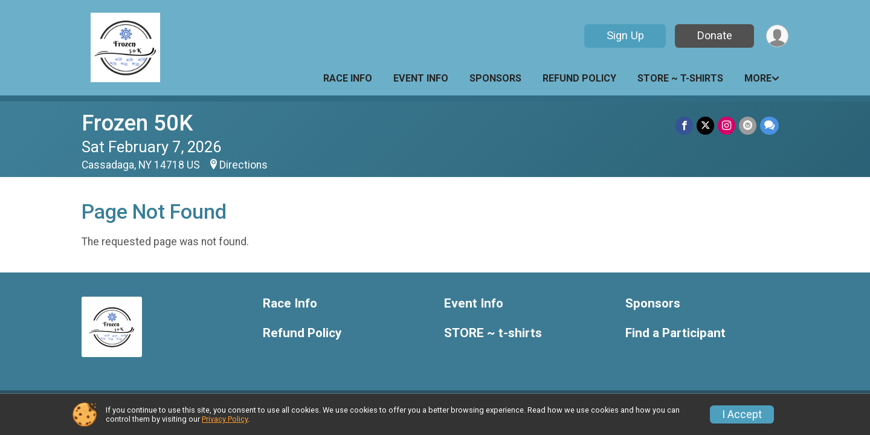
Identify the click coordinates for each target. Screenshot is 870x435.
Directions (243, 165)
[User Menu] (777, 36)
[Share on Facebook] (684, 125)
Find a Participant (675, 333)
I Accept (742, 414)
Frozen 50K (137, 123)
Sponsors (495, 78)
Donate (714, 35)
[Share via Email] (747, 125)
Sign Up (625, 35)
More (758, 78)
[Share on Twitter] (705, 125)
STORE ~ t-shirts (680, 78)
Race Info (347, 78)
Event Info (420, 78)
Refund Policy (579, 78)
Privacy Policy (225, 419)
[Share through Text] (769, 125)
